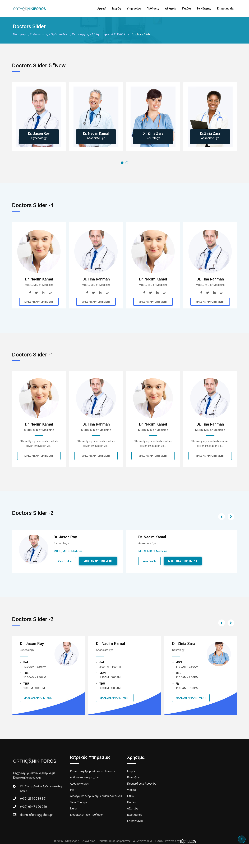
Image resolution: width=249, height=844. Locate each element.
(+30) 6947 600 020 (33, 806)
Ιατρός (116, 8)
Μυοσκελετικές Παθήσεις (86, 814)
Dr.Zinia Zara (210, 133)
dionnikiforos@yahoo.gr (36, 814)
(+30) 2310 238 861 (33, 798)
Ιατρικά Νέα (134, 814)
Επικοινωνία (225, 8)
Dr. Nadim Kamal (96, 133)
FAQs (130, 796)
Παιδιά (186, 8)
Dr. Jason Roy (39, 133)
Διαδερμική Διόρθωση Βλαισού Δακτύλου (96, 796)
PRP (73, 789)
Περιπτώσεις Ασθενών (141, 783)
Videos (131, 789)
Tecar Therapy (78, 802)
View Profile (65, 561)
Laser (73, 808)
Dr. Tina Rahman (96, 279)
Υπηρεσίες (134, 8)
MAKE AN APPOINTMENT (38, 301)
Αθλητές (170, 8)
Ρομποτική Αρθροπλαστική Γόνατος (93, 771)
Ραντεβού (133, 777)
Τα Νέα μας (204, 8)
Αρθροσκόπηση (79, 783)
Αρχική (101, 8)
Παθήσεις (153, 8)
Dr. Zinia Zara (153, 133)
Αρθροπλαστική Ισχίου (84, 777)
